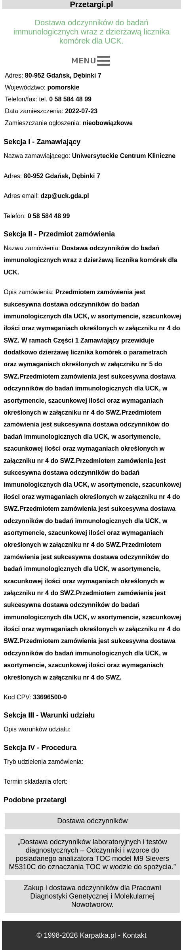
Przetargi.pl (91, 4)
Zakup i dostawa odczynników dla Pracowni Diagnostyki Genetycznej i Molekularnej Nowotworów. (92, 896)
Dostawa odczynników (92, 821)
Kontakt (134, 935)
